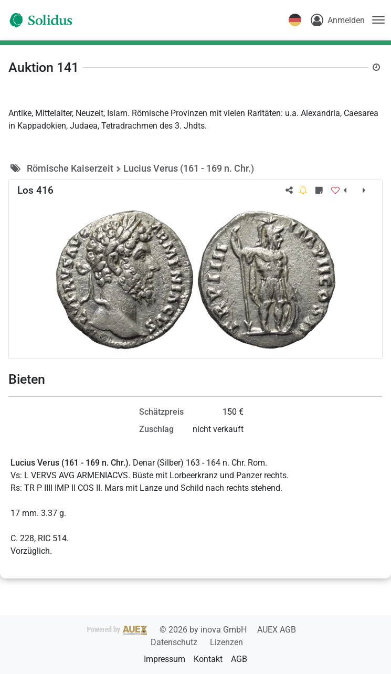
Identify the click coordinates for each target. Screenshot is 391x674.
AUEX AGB (276, 630)
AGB (239, 659)
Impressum (164, 659)
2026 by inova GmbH (168, 630)
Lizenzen (226, 642)
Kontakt (208, 659)
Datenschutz (175, 642)
